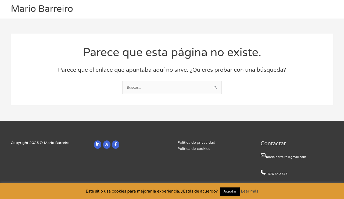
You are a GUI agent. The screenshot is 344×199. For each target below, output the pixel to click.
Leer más (249, 191)
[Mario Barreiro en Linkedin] (98, 144)
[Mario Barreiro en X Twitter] (107, 144)
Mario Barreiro (43, 9)
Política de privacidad (196, 142)
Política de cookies (193, 149)
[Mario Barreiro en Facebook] (116, 144)
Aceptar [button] (229, 191)
